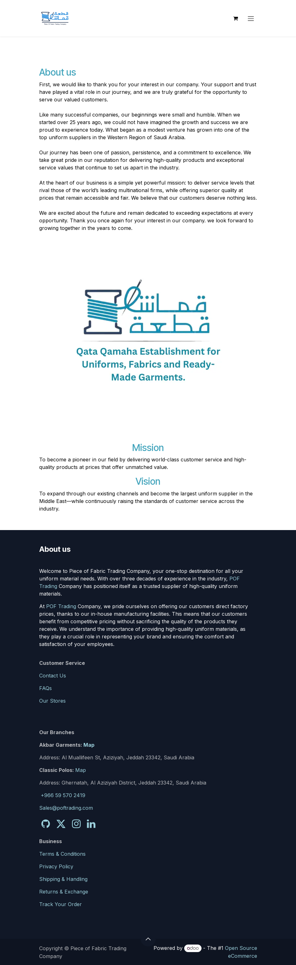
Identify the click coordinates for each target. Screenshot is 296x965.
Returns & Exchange (63, 891)
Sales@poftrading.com (66, 808)
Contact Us (52, 675)
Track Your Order (60, 904)
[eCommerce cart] (235, 18)
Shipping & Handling (63, 879)
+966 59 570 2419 (63, 795)
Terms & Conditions (62, 854)
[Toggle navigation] (251, 18)
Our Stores (52, 701)
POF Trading (61, 606)
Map (88, 745)
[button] (148, 938)
